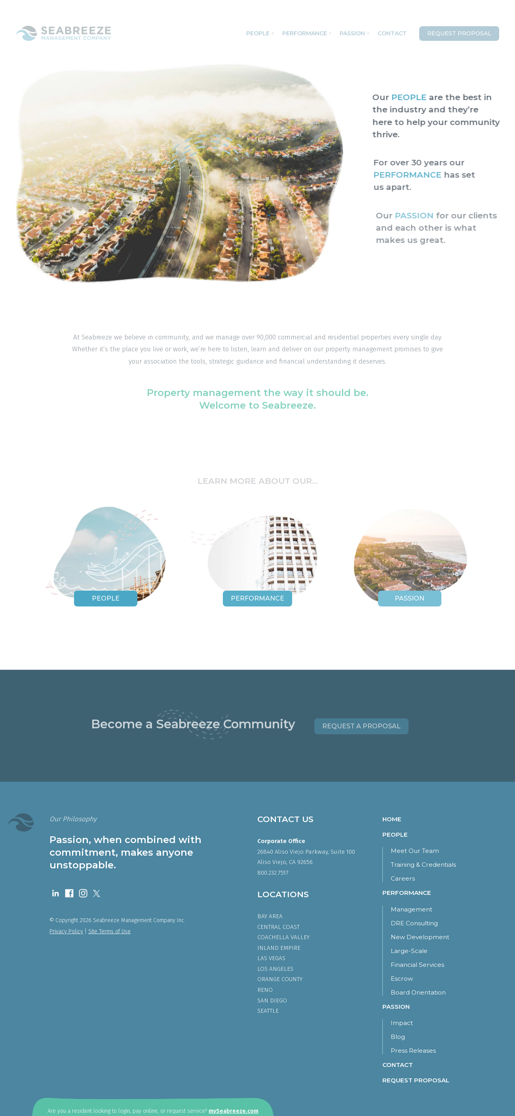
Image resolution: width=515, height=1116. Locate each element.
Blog (398, 1036)
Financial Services (417, 964)
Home (391, 819)
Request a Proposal (361, 726)
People (260, 31)
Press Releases (413, 1050)
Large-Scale (409, 951)
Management (411, 909)
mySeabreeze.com (233, 1111)
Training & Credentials (423, 864)
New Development (420, 937)
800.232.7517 (273, 872)
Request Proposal (459, 31)
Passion (355, 31)
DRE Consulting (414, 923)
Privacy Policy (66, 931)
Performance (307, 31)
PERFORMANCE (411, 175)
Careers (403, 878)
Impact (402, 1023)
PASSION (419, 215)
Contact (392, 31)
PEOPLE (411, 97)
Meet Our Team (415, 851)
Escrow (402, 978)
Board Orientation (418, 992)
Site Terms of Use (109, 931)
